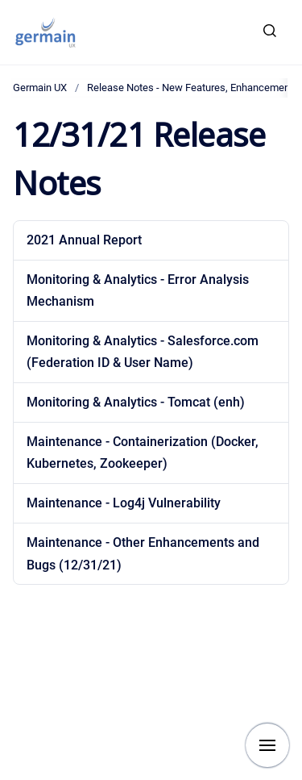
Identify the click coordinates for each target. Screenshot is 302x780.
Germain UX (40, 87)
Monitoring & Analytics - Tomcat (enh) (136, 402)
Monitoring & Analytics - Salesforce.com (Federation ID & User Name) (143, 351)
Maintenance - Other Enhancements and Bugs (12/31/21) (143, 553)
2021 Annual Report (84, 240)
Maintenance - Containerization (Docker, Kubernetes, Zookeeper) (143, 452)
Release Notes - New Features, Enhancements (193, 87)
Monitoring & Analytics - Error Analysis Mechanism (138, 290)
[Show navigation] (267, 745)
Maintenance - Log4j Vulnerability (124, 503)
